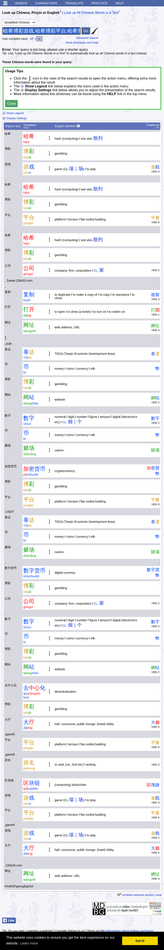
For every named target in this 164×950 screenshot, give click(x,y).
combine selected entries (137, 894)
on (39, 38)
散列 (98, 138)
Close (11, 103)
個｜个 (75, 421)
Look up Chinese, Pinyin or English (30, 12)
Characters (46, 3)
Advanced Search (87, 37)
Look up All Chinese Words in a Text (91, 12)
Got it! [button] (140, 941)
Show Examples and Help (82, 42)
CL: (96, 270)
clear (159, 894)
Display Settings (14, 118)
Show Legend (13, 113)
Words (21, 3)
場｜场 (76, 168)
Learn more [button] (29, 943)
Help (119, 3)
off (31, 38)
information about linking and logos (129, 931)
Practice (99, 3)
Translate (74, 3)
